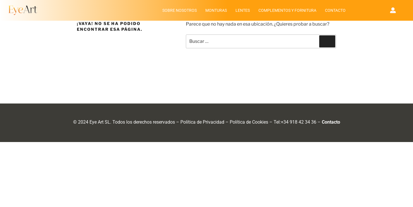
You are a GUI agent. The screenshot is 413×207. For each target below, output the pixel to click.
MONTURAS (216, 10)
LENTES (242, 10)
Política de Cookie (248, 122)
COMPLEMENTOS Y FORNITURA (287, 10)
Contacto (331, 122)
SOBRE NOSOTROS (179, 10)
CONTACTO (335, 10)
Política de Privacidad (202, 122)
